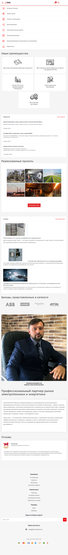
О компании (34, 477)
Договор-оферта (34, 485)
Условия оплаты (34, 495)
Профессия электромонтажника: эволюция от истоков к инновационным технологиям (31, 284)
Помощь (34, 493)
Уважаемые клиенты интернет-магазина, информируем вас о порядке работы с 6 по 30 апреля (19, 148)
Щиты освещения (8, 240)
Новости (34, 480)
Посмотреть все (34, 205)
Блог (34, 508)
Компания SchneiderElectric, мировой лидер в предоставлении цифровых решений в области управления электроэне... (34, 135)
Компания (34, 474)
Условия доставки (34, 498)
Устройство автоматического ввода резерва (45, 261)
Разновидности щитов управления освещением (22, 238)
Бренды (34, 510)
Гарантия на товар (34, 500)
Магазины (34, 482)
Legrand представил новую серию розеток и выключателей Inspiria (22, 123)
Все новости (61, 117)
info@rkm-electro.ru (35, 529)
